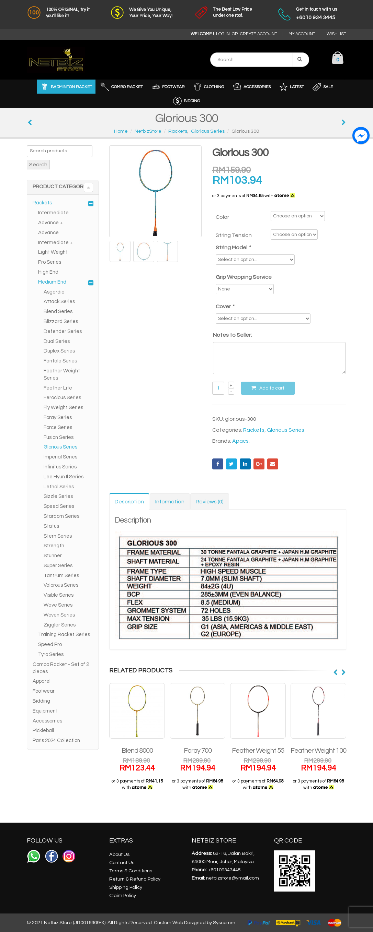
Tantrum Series (61, 575)
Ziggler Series (60, 625)
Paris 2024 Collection (56, 740)
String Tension (234, 235)
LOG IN (223, 34)
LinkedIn (245, 463)
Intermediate (53, 212)
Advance (48, 232)
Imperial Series (60, 456)
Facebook (217, 463)
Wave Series (58, 605)
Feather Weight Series (62, 374)
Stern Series (58, 536)
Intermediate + (55, 242)
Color (222, 217)
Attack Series (59, 301)
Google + (258, 463)
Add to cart (271, 388)
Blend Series (58, 311)
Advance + (50, 222)
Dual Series (57, 341)
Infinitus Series (60, 466)
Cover (225, 306)
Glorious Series (285, 430)
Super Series (58, 565)
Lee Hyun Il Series (63, 476)
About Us (119, 854)
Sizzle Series (58, 496)
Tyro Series (51, 654)
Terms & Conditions (130, 870)
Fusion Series (59, 437)
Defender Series (63, 331)
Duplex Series (59, 351)
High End (48, 272)
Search (38, 164)
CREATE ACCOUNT (258, 34)
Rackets (253, 430)
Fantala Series (60, 360)
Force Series (58, 427)
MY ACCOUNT (302, 34)
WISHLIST (336, 34)
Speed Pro (50, 644)
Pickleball (43, 730)
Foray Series (58, 417)
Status (51, 526)
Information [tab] (169, 501)
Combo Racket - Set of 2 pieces (61, 668)
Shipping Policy (125, 887)
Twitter (231, 463)
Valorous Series (61, 585)
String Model (233, 247)
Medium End (52, 282)
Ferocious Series (62, 397)
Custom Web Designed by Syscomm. (195, 922)
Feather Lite (58, 388)
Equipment (45, 711)
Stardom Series (61, 516)
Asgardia (54, 292)
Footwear (44, 691)
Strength (54, 545)
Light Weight (53, 252)
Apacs (240, 441)
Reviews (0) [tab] (210, 501)
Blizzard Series (61, 321)
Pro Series (49, 262)
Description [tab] (129, 501)
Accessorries (47, 721)
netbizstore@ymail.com (232, 878)
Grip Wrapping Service (244, 277)
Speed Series (59, 506)
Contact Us (121, 862)
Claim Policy (122, 895)
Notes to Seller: (232, 335)
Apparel (41, 681)
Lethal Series (59, 486)
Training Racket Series (64, 634)
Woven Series (59, 615)
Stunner (53, 555)
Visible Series (59, 595)
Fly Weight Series (63, 407)
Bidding (41, 701)
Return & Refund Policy (134, 879)
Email (272, 463)
